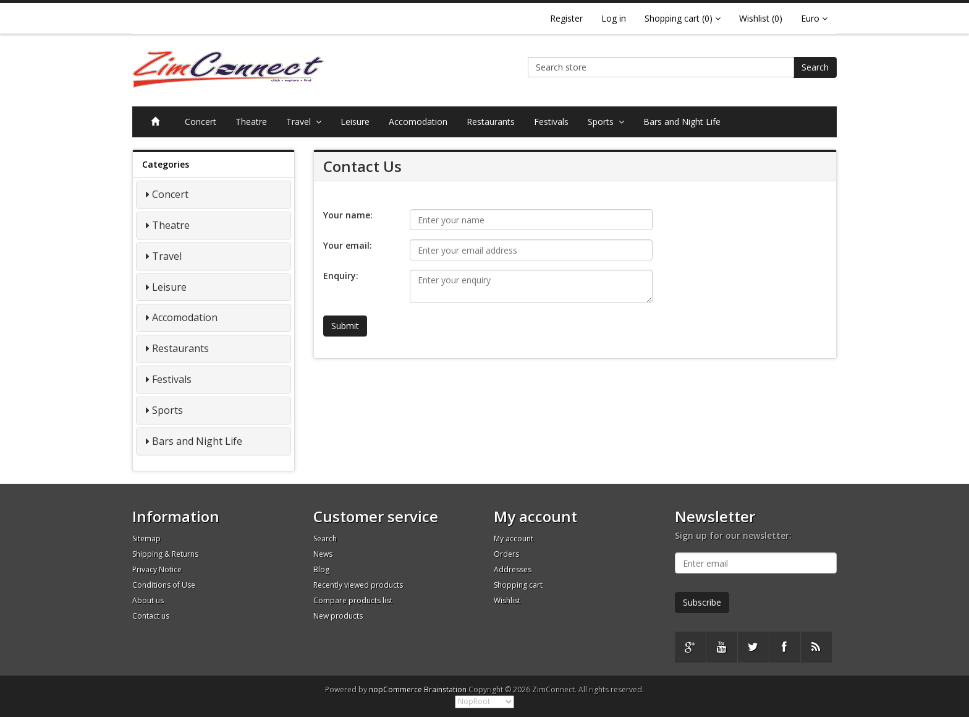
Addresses (512, 569)
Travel (303, 121)
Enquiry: (340, 275)
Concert (200, 121)
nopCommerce (395, 689)
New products (338, 616)
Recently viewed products (358, 585)
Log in (613, 18)
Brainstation (446, 689)
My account (513, 538)
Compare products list (352, 600)
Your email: (347, 245)
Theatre (251, 121)
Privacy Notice (157, 569)
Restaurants (491, 121)
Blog (321, 569)
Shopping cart (518, 585)
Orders (506, 554)
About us (148, 600)
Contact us (150, 616)
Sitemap (146, 538)
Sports (606, 121)
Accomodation (418, 121)
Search (815, 67)
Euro (814, 18)
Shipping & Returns (165, 554)
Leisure (355, 121)
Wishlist (507, 600)
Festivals (551, 121)
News (322, 554)
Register (566, 18)
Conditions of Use (163, 585)
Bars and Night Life (682, 121)
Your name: (348, 215)
